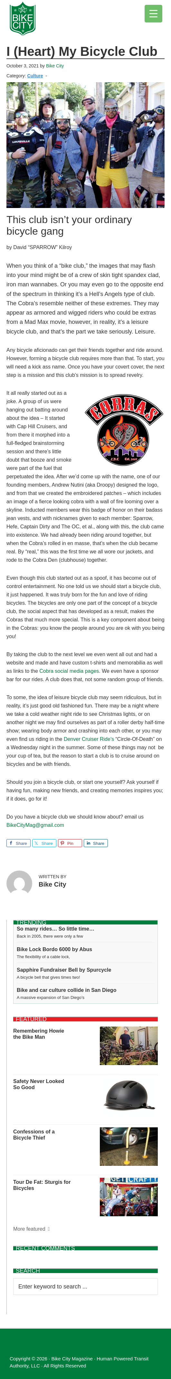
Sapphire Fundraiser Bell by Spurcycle (64, 970)
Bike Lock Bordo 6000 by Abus (54, 949)
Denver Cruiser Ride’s (89, 739)
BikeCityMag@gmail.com (35, 825)
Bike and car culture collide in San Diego (66, 990)
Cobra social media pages (69, 671)
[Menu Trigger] (153, 13)
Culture (35, 75)
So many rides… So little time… (55, 929)
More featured (29, 1229)
